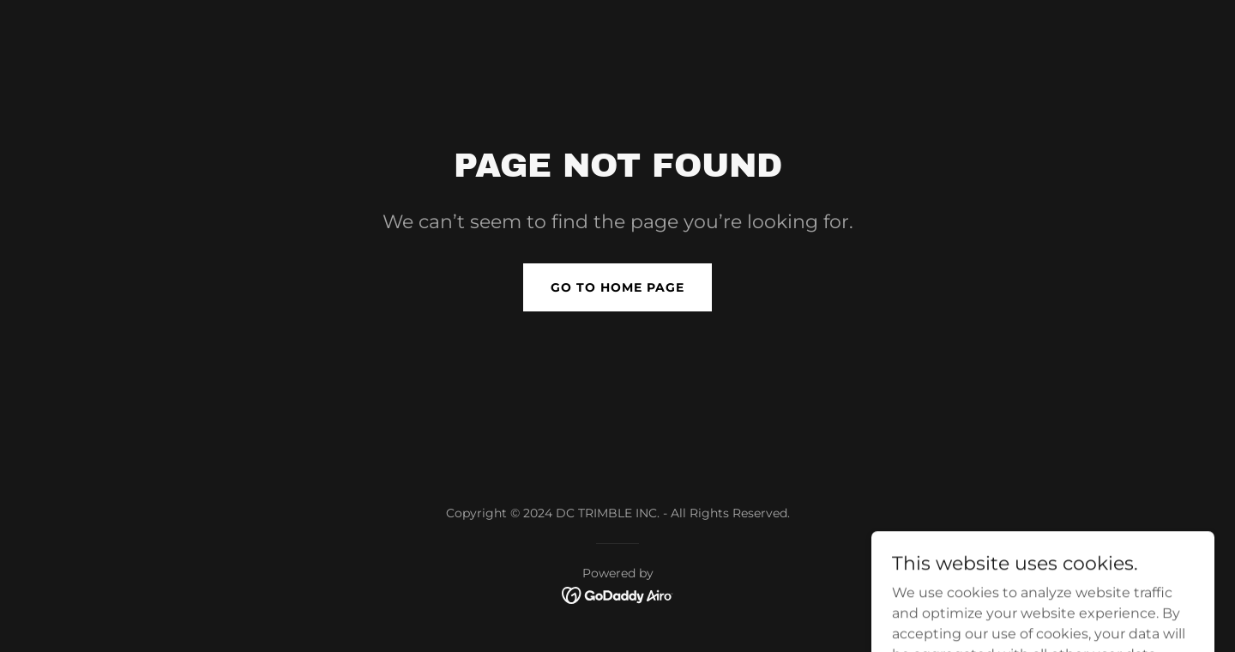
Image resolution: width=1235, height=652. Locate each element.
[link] (618, 594)
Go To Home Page (617, 287)
